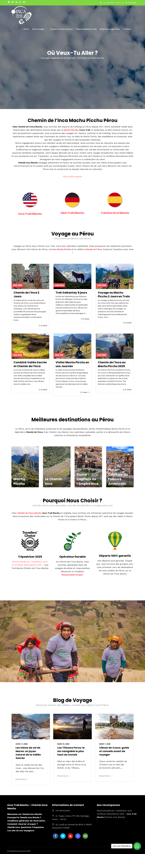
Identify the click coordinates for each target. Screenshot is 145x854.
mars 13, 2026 (63, 744)
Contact (127, 29)
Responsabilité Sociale (86, 29)
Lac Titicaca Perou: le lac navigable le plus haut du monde (71, 751)
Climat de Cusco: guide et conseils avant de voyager (114, 751)
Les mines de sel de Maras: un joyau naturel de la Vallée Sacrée (28, 753)
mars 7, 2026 (104, 744)
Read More (22, 779)
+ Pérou (25, 29)
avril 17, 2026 (22, 744)
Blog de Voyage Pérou (110, 29)
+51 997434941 (129, 3)
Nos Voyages (38, 29)
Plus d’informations (72, 176)
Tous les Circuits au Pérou (61, 29)
